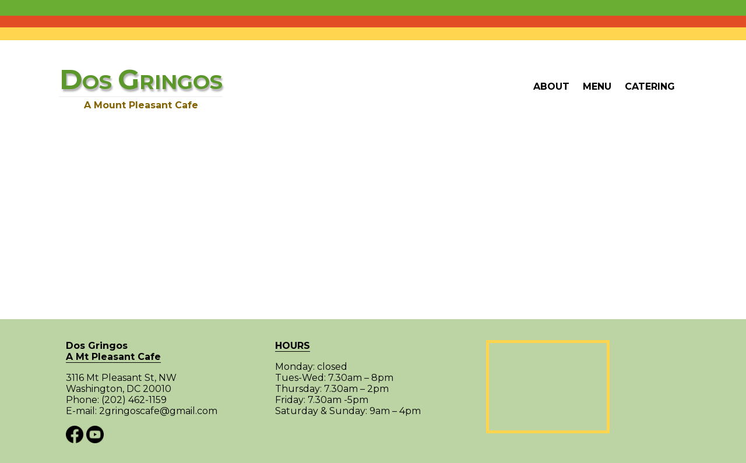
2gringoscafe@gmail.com (158, 410)
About (551, 86)
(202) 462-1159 (134, 399)
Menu (597, 86)
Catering (650, 86)
